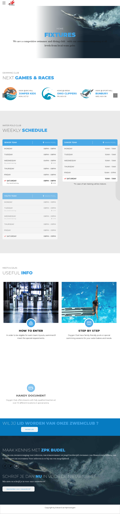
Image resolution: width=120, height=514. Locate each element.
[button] (4, 95)
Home (60, 28)
